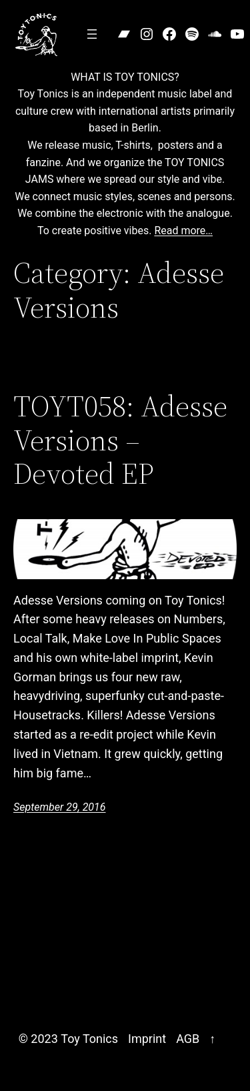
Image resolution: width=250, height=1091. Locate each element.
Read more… (183, 230)
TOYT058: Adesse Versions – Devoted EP (120, 440)
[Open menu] (92, 34)
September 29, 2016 (59, 807)
